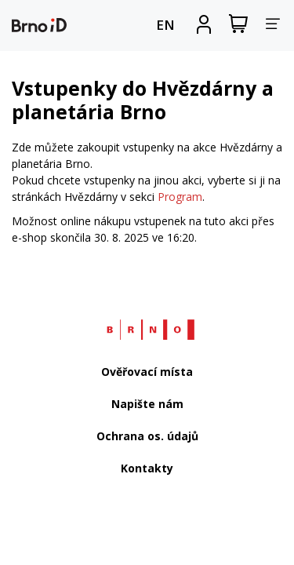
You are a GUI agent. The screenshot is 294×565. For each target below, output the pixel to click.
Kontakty (147, 468)
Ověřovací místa (147, 371)
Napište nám (147, 403)
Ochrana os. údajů (147, 435)
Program (180, 196)
